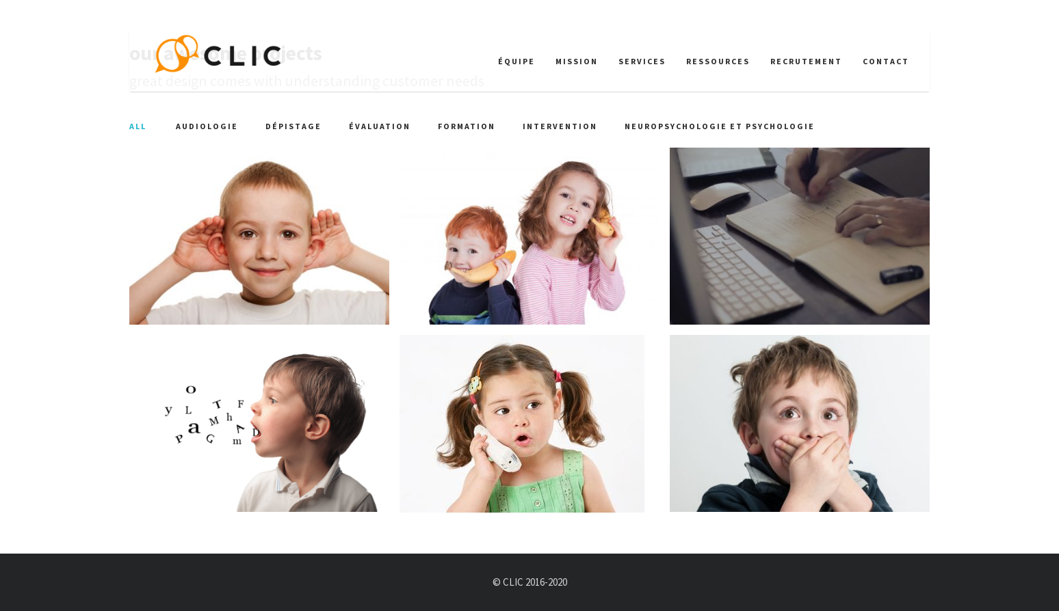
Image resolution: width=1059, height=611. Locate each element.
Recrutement (806, 61)
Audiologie (207, 126)
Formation (466, 126)
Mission (576, 61)
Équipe (516, 61)
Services (642, 61)
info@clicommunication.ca (198, 15)
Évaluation (379, 126)
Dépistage (293, 126)
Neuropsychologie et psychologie (720, 126)
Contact (886, 61)
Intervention (560, 126)
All (137, 126)
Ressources (718, 61)
